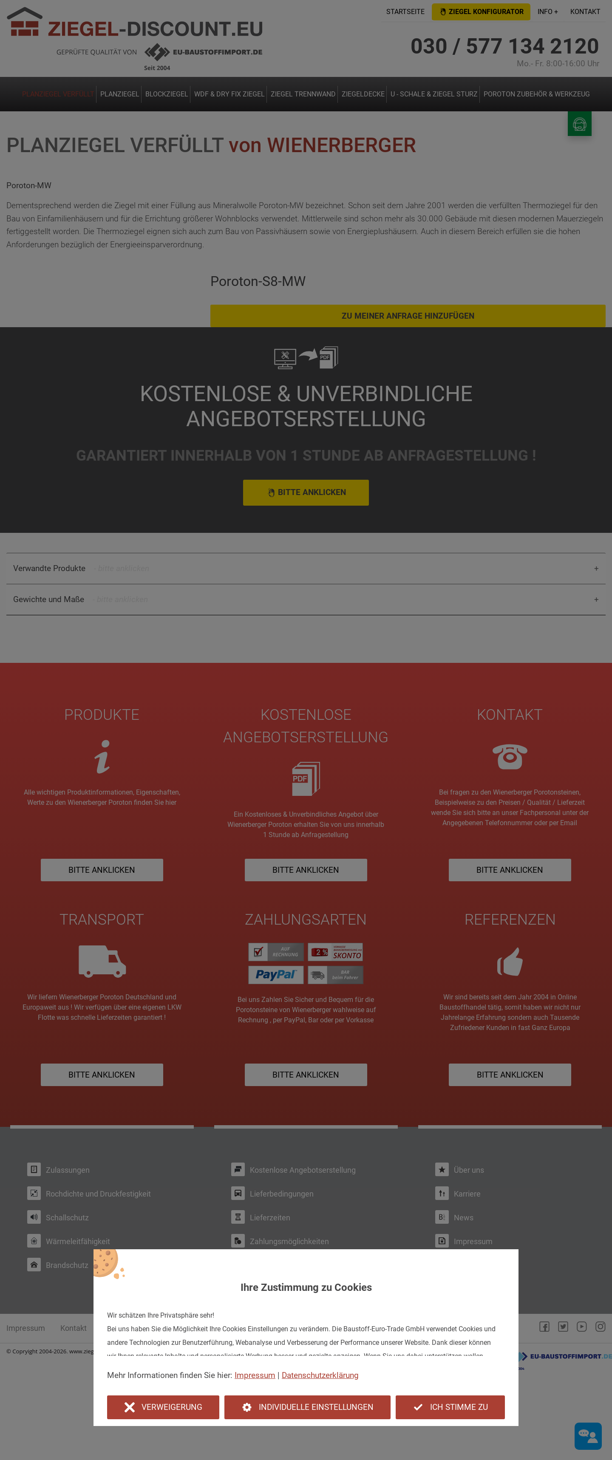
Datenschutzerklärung (320, 1375)
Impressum (255, 1375)
